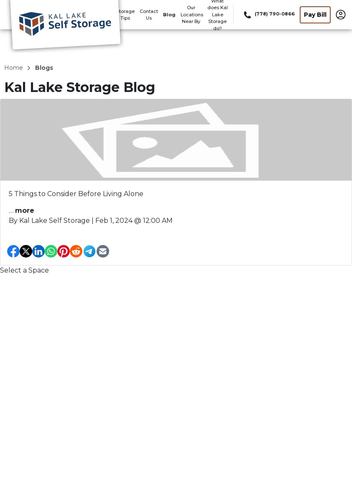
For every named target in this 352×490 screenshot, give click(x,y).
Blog (169, 15)
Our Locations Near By (192, 14)
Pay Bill (315, 14)
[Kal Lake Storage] (65, 26)
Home (14, 67)
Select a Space (24, 270)
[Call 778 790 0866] (268, 14)
